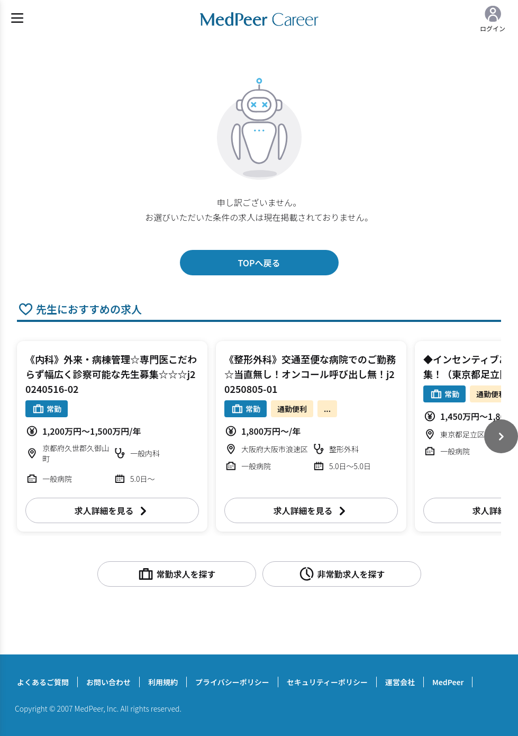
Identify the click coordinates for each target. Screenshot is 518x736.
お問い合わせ (108, 682)
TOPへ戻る (259, 262)
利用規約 (163, 682)
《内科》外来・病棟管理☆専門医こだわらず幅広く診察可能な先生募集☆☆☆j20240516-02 (111, 374)
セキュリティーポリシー (327, 682)
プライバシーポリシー (232, 682)
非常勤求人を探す (341, 574)
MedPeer (448, 682)
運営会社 (400, 682)
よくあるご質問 (43, 682)
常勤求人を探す (176, 574)
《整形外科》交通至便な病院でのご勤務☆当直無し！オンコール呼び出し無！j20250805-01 (310, 374)
